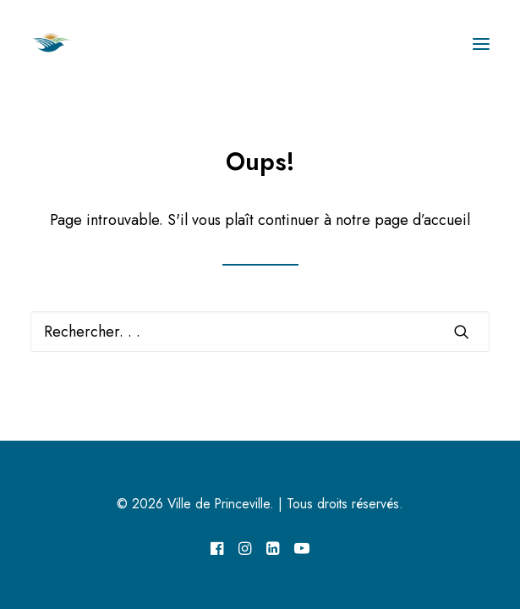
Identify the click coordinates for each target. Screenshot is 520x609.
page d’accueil (422, 220)
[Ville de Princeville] (70, 44)
